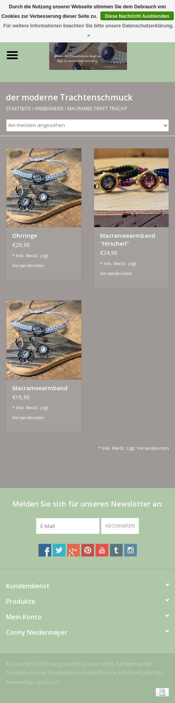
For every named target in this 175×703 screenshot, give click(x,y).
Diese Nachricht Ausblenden (137, 16)
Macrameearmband (39, 388)
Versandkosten (28, 265)
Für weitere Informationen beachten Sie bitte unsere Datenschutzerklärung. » (89, 30)
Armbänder (49, 108)
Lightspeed (46, 682)
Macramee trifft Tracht (97, 108)
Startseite (18, 108)
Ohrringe (24, 235)
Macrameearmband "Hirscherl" (127, 239)
